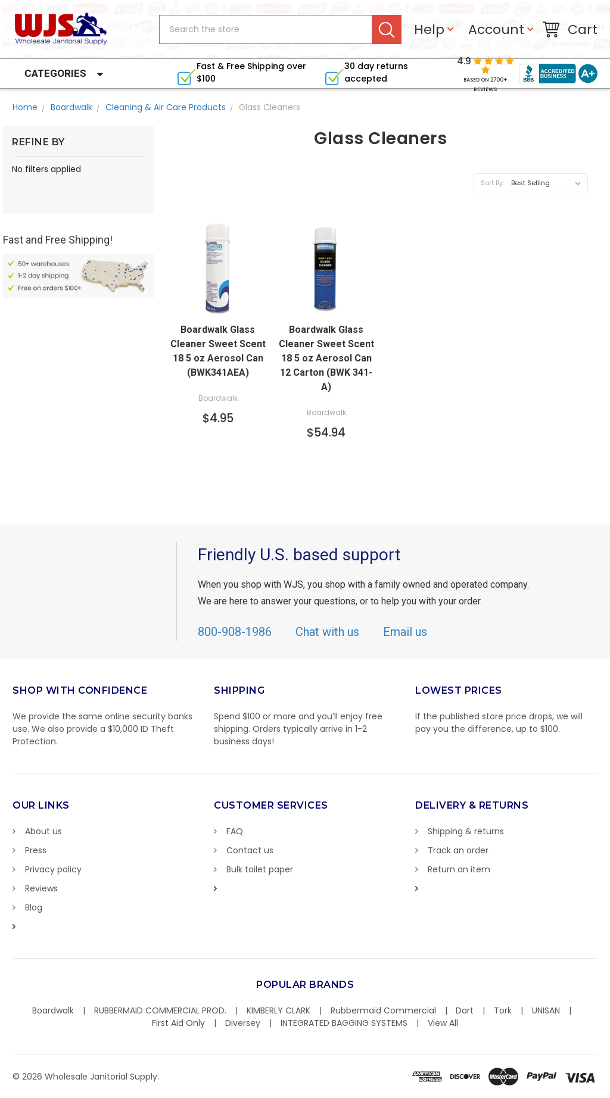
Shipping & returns (466, 831)
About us (43, 831)
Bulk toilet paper (259, 869)
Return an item (459, 869)
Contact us (249, 850)
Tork (503, 1010)
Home (25, 107)
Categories (55, 73)
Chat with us (327, 632)
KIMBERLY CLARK (278, 1010)
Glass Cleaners (269, 107)
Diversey (242, 1023)
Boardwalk (71, 107)
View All (443, 1023)
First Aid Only (178, 1023)
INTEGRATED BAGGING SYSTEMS (344, 1023)
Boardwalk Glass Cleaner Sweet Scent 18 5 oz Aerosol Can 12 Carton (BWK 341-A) (326, 358)
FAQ (234, 831)
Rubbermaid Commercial (383, 1010)
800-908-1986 (235, 632)
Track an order (458, 850)
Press (35, 850)
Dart (465, 1010)
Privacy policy (53, 869)
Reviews (41, 888)
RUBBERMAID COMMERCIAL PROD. (160, 1010)
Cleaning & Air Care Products (165, 107)
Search (387, 29)
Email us (405, 632)
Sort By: (492, 183)
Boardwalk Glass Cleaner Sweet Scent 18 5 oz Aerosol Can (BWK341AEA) (218, 351)
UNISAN (546, 1010)
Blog (33, 907)
